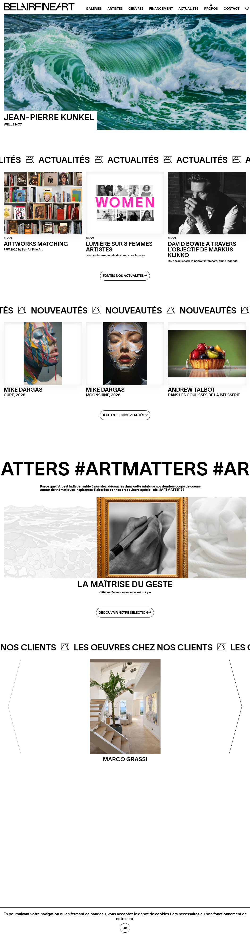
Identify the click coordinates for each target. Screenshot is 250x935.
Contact (231, 8)
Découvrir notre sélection (125, 612)
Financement (161, 8)
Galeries (94, 8)
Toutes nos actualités (125, 275)
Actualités (188, 8)
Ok (125, 928)
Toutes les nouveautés (125, 415)
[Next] (235, 706)
